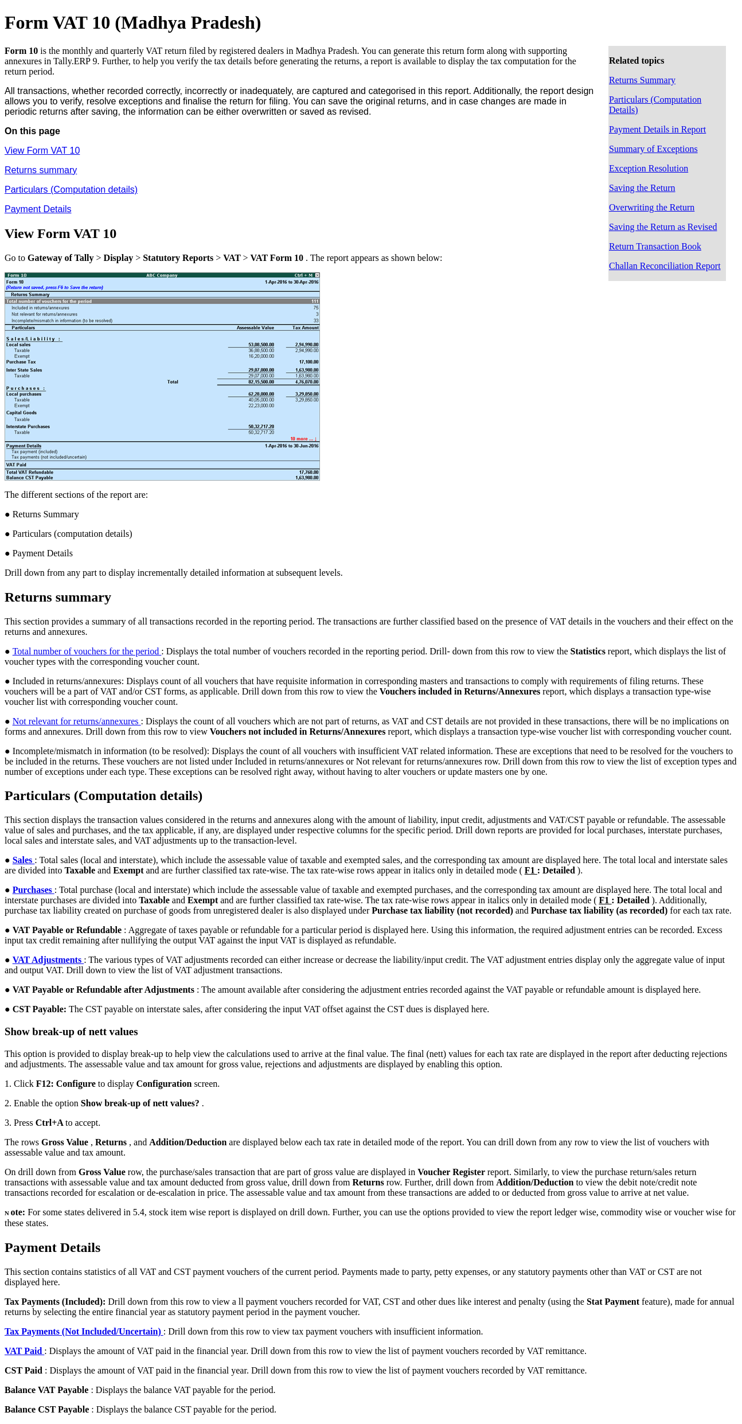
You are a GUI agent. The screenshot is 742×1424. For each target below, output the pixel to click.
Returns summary (41, 170)
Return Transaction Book (655, 246)
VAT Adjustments (48, 960)
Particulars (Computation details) (71, 189)
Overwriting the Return (651, 207)
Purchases (33, 890)
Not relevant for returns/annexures (77, 721)
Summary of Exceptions (653, 149)
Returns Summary (642, 80)
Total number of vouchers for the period (87, 651)
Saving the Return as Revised (663, 227)
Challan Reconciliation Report (665, 266)
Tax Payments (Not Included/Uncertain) (84, 1331)
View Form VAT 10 (42, 150)
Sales (24, 860)
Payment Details (38, 209)
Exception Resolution (648, 168)
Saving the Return (642, 188)
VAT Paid (24, 1351)
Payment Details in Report (657, 129)
